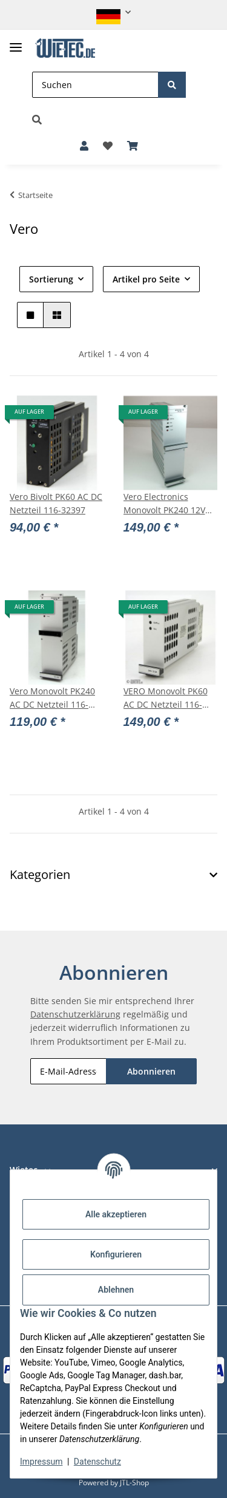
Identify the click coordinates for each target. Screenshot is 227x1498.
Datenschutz (97, 1461)
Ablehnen (116, 1290)
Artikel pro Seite (146, 279)
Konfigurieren (116, 1254)
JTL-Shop (134, 1482)
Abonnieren (151, 1071)
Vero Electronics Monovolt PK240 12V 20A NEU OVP (164, 504)
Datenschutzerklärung (75, 1014)
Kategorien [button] (40, 874)
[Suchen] (95, 85)
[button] (113, 12)
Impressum (41, 1461)
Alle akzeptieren (115, 1214)
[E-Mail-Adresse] (68, 1071)
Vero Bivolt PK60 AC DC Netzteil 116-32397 (56, 503)
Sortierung (51, 279)
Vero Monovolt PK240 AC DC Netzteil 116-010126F (52, 698)
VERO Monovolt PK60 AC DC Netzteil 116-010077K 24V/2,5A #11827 (165, 698)
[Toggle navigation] (16, 42)
